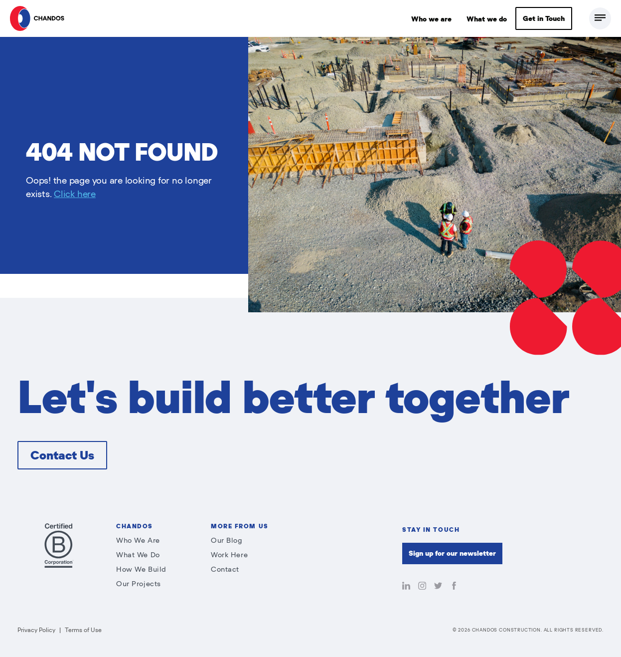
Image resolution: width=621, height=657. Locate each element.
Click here (75, 194)
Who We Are (138, 540)
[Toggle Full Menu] (600, 18)
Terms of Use (83, 630)
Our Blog (227, 540)
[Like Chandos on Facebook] (454, 586)
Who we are (431, 19)
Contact (225, 569)
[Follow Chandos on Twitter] (438, 586)
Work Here (229, 555)
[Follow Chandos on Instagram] (422, 586)
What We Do (138, 555)
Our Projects (138, 584)
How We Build (141, 569)
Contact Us (62, 455)
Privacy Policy (36, 630)
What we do (486, 19)
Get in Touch (544, 18)
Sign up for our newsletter (452, 553)
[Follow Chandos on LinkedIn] (406, 586)
